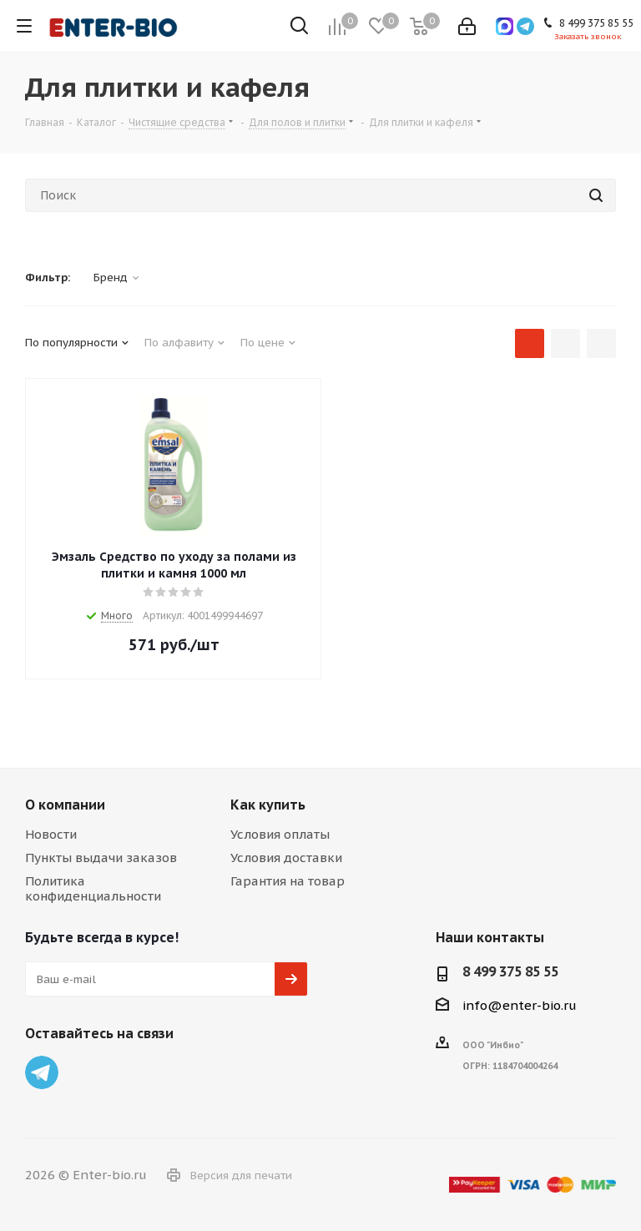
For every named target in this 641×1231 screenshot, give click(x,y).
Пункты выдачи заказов (101, 857)
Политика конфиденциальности (93, 888)
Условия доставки (286, 857)
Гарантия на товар (287, 881)
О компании (65, 804)
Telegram (41, 1072)
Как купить (267, 804)
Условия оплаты (280, 834)
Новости (51, 834)
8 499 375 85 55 (510, 971)
